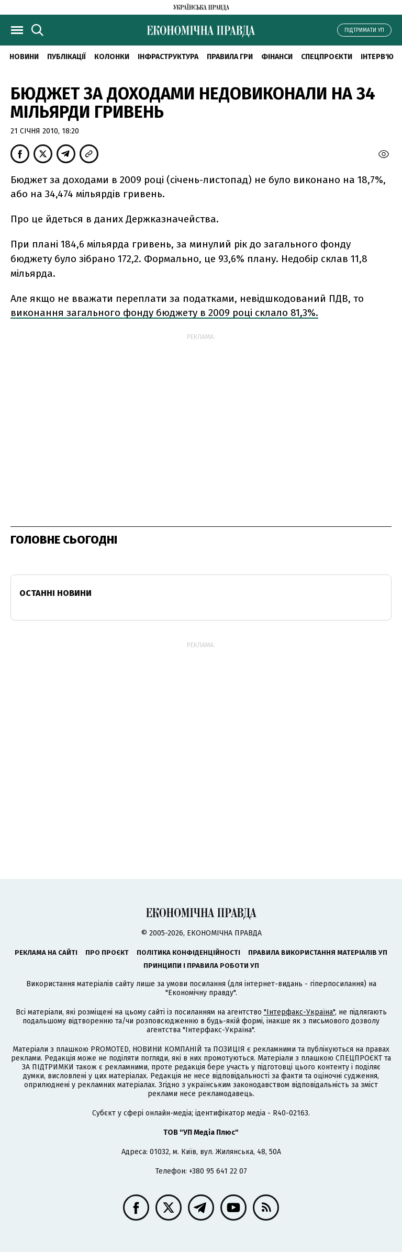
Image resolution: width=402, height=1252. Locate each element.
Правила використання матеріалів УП (317, 952)
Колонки (111, 56)
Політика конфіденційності (188, 952)
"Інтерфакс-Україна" (299, 1012)
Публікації (66, 56)
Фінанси (277, 56)
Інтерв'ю (377, 56)
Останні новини (55, 593)
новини (24, 56)
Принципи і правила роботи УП (201, 965)
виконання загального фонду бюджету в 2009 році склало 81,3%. (164, 313)
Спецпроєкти (326, 56)
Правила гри (230, 56)
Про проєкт (107, 952)
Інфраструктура (168, 56)
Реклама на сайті (46, 952)
